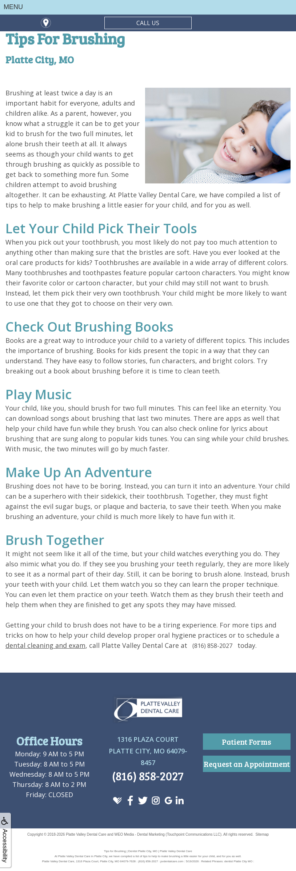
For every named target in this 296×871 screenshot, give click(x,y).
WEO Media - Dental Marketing (139, 834)
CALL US (147, 23)
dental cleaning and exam (45, 645)
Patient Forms (246, 741)
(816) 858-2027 (212, 646)
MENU (13, 7)
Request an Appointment (247, 764)
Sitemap (262, 834)
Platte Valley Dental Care (86, 834)
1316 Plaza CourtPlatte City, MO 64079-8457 (148, 751)
